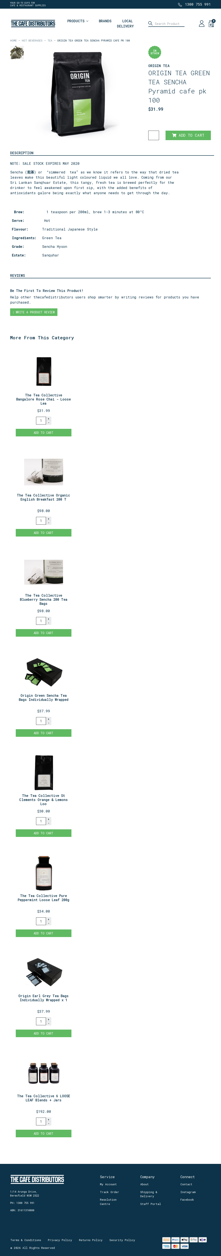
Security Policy (122, 1240)
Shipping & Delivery (148, 1194)
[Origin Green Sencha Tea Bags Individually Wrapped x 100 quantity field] (41, 721)
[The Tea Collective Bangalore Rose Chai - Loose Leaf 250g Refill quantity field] (41, 421)
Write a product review (34, 312)
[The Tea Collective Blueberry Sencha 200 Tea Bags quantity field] (41, 621)
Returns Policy (91, 1240)
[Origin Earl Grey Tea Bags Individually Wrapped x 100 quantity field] (41, 1021)
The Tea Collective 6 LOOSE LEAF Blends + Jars (43, 1098)
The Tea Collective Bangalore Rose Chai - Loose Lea (43, 399)
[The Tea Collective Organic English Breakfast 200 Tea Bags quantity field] (41, 521)
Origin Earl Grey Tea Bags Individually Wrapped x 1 (43, 997)
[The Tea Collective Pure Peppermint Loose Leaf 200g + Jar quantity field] (41, 921)
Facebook (187, 1200)
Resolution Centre (108, 1202)
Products (76, 21)
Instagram (188, 1192)
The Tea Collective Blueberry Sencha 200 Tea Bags (43, 599)
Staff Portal (150, 1204)
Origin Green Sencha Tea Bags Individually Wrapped (43, 697)
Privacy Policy (60, 1240)
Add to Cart (188, 135)
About (144, 1184)
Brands (105, 21)
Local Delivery (125, 23)
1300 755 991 (198, 4)
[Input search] (166, 23)
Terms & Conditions (25, 1240)
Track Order (109, 1192)
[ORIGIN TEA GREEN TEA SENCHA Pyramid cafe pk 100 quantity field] (153, 135)
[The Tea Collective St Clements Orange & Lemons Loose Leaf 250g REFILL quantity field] (41, 821)
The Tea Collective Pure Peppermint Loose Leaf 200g (43, 897)
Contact (186, 1184)
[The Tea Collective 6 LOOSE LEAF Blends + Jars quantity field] (41, 1121)
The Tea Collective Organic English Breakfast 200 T (43, 497)
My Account (108, 1184)
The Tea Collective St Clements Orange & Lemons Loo (43, 799)
